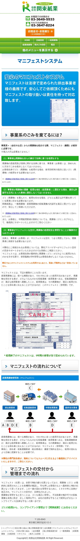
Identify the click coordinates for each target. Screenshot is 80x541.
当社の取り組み (20, 528)
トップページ (7, 528)
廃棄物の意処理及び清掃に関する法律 (20, 179)
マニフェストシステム (62, 528)
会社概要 (47, 528)
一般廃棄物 (66, 531)
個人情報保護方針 (35, 528)
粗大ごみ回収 (36, 534)
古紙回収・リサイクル (18, 534)
